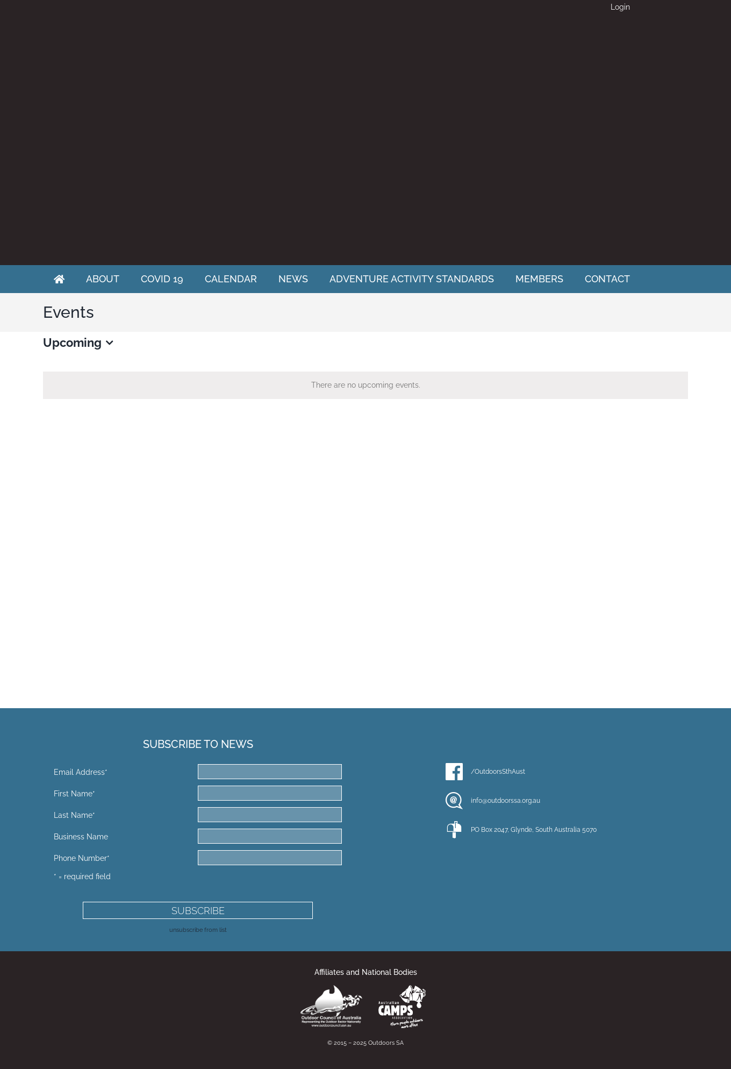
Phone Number (82, 858)
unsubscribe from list (198, 930)
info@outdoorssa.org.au (505, 800)
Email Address (81, 772)
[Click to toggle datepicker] (80, 343)
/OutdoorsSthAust (498, 771)
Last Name (74, 815)
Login (620, 7)
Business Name (81, 836)
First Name (74, 793)
